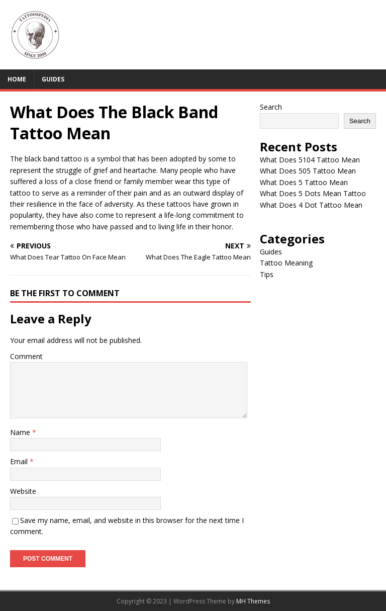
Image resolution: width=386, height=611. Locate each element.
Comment (26, 356)
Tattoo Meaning (286, 263)
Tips (266, 274)
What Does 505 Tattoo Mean (308, 171)
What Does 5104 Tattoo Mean (310, 159)
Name (21, 432)
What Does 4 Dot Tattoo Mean (311, 205)
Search (271, 107)
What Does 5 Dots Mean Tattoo (313, 193)
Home (17, 79)
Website (23, 491)
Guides (53, 79)
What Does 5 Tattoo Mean (304, 182)
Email (20, 461)
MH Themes (253, 601)
